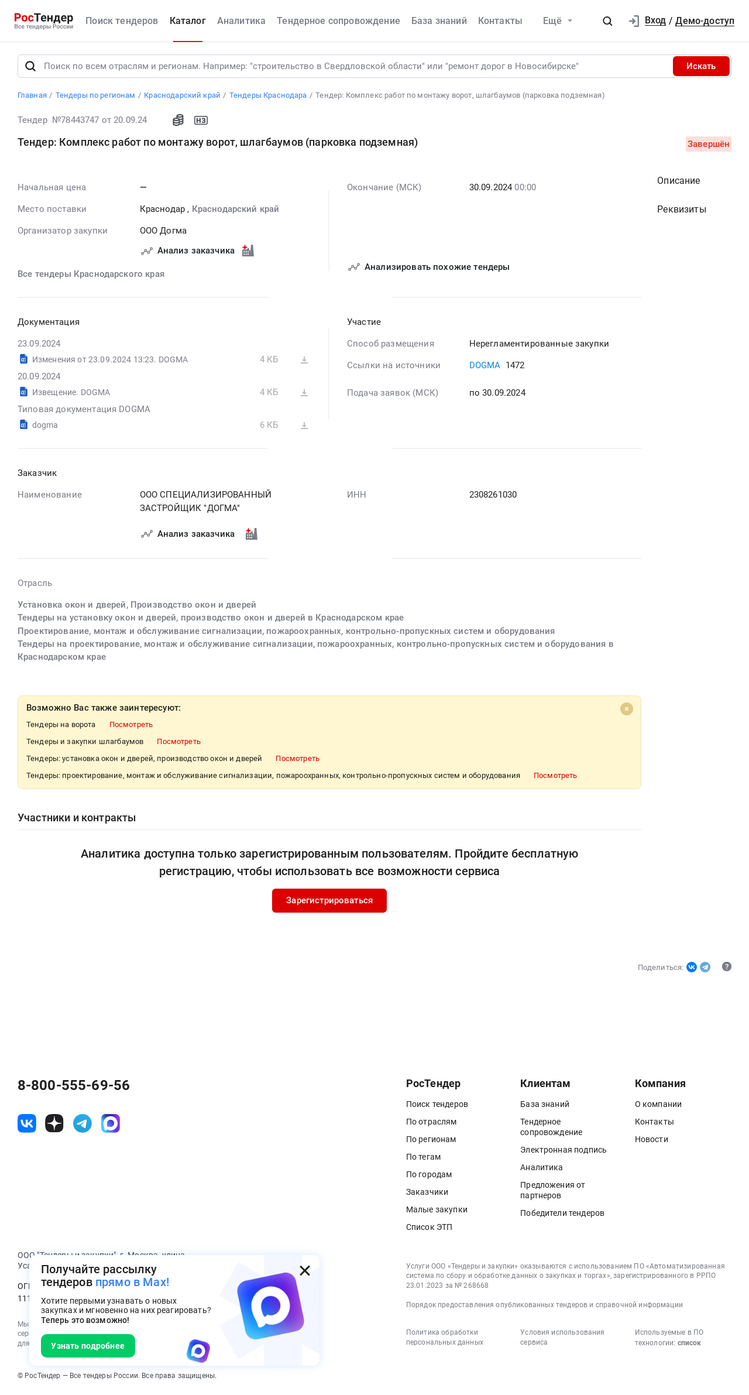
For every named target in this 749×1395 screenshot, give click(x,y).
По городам (429, 1174)
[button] (607, 21)
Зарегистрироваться (329, 901)
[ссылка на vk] (27, 1124)
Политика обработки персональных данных (444, 1337)
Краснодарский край (235, 209)
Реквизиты (681, 209)
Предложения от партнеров (552, 1190)
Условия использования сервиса (562, 1337)
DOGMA (484, 366)
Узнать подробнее (88, 1346)
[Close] (626, 709)
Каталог (188, 20)
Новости (651, 1139)
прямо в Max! (132, 1282)
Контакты (500, 20)
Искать (701, 66)
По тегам (423, 1156)
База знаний (439, 20)
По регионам (431, 1139)
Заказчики (427, 1192)
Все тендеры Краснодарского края (91, 274)
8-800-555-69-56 (74, 1086)
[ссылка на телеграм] (82, 1124)
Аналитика (241, 20)
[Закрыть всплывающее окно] (304, 1270)
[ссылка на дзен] (54, 1124)
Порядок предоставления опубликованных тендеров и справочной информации (544, 1305)
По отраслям (431, 1121)
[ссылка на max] (110, 1124)
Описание (678, 180)
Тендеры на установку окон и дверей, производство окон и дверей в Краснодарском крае (211, 618)
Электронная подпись (563, 1149)
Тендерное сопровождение (338, 20)
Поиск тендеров (121, 20)
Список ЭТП (429, 1227)
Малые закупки (437, 1209)
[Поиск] (30, 66)
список (689, 1343)
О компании (658, 1104)
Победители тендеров (562, 1213)
